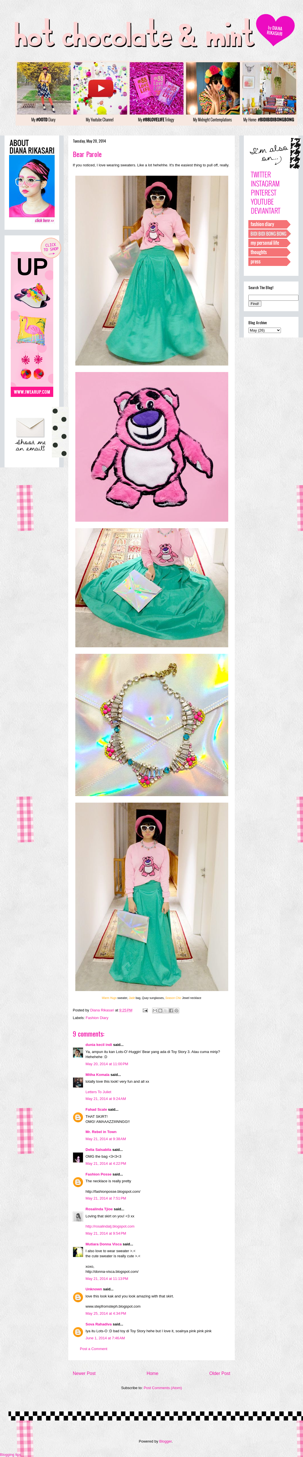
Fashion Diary (97, 1018)
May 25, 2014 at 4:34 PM (106, 1313)
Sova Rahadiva (99, 1324)
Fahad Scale (96, 1109)
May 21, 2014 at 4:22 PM (106, 1163)
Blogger (165, 1441)
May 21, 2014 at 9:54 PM (106, 1233)
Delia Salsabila (98, 1149)
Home (153, 1373)
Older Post (219, 1373)
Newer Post (84, 1373)
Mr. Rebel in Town (101, 1132)
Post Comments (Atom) (163, 1388)
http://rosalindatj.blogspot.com (110, 1226)
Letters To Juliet (98, 1092)
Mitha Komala (98, 1075)
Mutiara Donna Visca (104, 1244)
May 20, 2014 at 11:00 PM (107, 1064)
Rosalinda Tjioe (99, 1209)
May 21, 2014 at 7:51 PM (106, 1198)
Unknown (94, 1289)
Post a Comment (93, 1349)
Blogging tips (10, 1454)
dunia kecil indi (99, 1045)
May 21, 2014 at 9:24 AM (106, 1099)
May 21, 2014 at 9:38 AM (106, 1139)
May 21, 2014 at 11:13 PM (107, 1279)
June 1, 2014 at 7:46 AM (105, 1338)
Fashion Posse (99, 1174)
